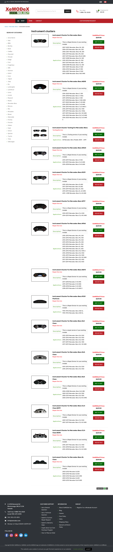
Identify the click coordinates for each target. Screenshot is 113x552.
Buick (9, 48)
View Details (98, 47)
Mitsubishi (11, 111)
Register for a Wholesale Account (87, 507)
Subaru (10, 125)
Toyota (10, 136)
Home (30, 21)
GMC (9, 68)
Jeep (9, 81)
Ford (9, 62)
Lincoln (10, 95)
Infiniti (9, 73)
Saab (9, 128)
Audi (9, 40)
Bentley (10, 46)
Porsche (10, 122)
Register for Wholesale (22, 1)
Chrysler (10, 57)
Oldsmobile (11, 117)
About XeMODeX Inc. (65, 507)
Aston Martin (11, 38)
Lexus (9, 92)
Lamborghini (11, 87)
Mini (9, 109)
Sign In (12, 1)
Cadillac (10, 51)
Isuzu (9, 76)
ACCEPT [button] (88, 549)
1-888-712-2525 (84, 12)
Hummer (10, 70)
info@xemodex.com (14, 520)
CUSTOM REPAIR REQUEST (88, 21)
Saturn (10, 130)
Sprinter (10, 133)
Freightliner (11, 65)
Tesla (9, 139)
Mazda (10, 100)
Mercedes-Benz (13, 26)
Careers (61, 513)
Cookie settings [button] (78, 549)
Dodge (9, 59)
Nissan (10, 114)
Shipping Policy (63, 522)
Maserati (10, 98)
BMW (9, 43)
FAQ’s (61, 519)
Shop (22, 21)
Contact (39, 21)
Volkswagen (11, 141)
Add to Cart (98, 42)
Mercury (10, 106)
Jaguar (10, 78)
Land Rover (11, 89)
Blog (60, 510)
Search (68, 11)
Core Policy (62, 516)
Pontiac (10, 119)
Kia (9, 84)
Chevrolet (11, 54)
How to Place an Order (48, 533)
